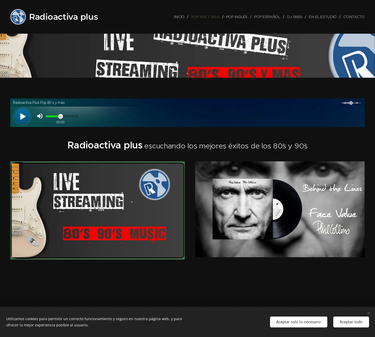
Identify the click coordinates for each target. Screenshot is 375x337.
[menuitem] (182, 16)
